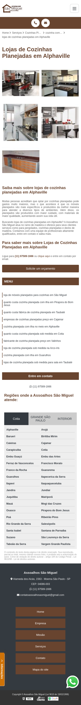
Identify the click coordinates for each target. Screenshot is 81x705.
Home (40, 611)
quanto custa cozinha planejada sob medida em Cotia (34, 333)
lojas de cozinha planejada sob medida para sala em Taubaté (38, 362)
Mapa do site (40, 669)
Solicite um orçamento (40, 268)
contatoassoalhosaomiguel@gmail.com (40, 595)
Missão (40, 634)
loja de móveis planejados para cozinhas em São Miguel (35, 295)
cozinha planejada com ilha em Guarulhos (27, 355)
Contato (40, 658)
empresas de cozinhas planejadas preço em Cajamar (33, 319)
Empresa (40, 623)
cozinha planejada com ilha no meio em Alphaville (31, 326)
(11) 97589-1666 (24, 256)
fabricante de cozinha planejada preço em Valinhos (32, 340)
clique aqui (44, 256)
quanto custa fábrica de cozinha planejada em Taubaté (34, 312)
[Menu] (74, 8)
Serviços (40, 646)
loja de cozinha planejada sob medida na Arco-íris (31, 348)
